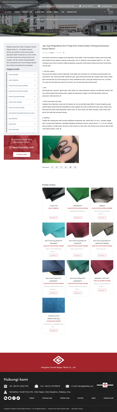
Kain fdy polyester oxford (22, 91)
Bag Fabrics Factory (77, 408)
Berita (32, 19)
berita (56, 12)
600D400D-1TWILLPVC (102, 278)
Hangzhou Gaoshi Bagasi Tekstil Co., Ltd (93, 60)
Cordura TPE (53, 206)
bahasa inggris (111, 13)
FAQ (63, 12)
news (93, 398)
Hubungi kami (71, 12)
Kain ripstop (22, 118)
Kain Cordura (22, 80)
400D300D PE (78, 206)
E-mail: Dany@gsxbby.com (79, 386)
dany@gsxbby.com (105, 6)
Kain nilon (22, 124)
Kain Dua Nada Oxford (22, 107)
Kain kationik (22, 74)
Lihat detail (53, 217)
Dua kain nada (22, 129)
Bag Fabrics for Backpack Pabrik (65, 6)
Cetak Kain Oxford (22, 102)
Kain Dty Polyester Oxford (22, 85)
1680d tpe (102, 206)
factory (81, 398)
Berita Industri (40, 19)
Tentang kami (27, 12)
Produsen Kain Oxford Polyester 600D (58, 408)
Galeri (49, 12)
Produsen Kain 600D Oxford (45, 6)
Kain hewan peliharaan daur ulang (22, 113)
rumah (31, 398)
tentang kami (47, 398)
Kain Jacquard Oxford (22, 96)
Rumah (17, 12)
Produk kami (39, 12)
